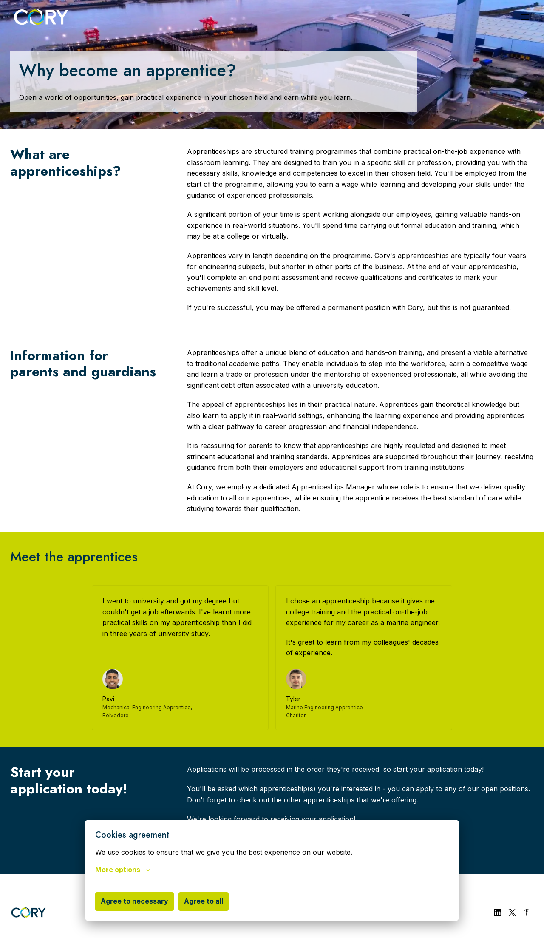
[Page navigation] (525, 17)
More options (122, 869)
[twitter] (512, 912)
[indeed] (526, 912)
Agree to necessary (134, 901)
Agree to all (203, 901)
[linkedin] (497, 912)
